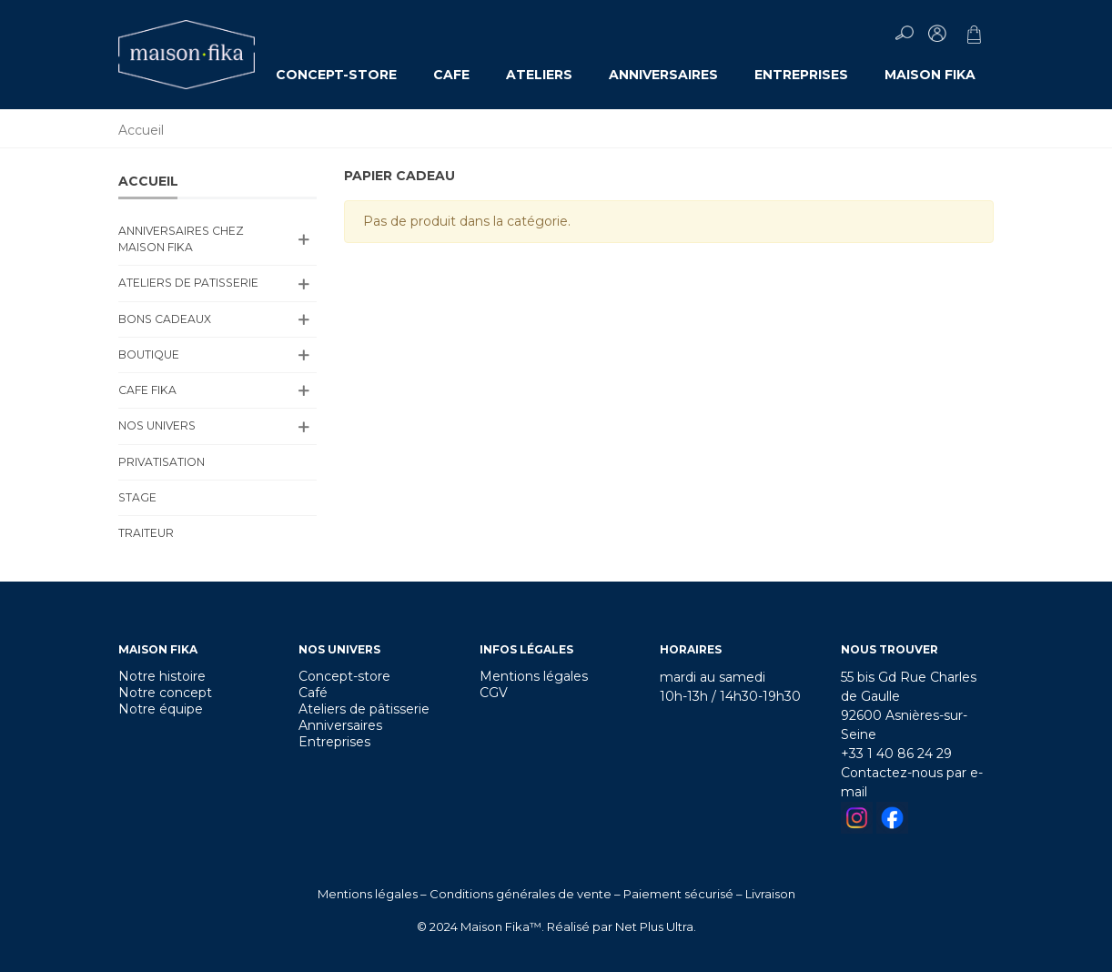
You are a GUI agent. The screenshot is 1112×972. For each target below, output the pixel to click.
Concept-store (344, 676)
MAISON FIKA (930, 74)
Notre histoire (162, 676)
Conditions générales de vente (521, 893)
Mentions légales (534, 676)
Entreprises (334, 742)
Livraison (770, 893)
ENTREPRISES (801, 74)
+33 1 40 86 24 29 (896, 753)
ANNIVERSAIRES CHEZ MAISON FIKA (181, 239)
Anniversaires (340, 725)
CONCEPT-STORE (336, 74)
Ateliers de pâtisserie (364, 709)
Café (313, 692)
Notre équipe (160, 709)
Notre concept (165, 692)
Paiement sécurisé (678, 893)
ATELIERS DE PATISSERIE (188, 282)
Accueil (148, 181)
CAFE (451, 74)
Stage (137, 497)
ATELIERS (539, 74)
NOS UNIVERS (157, 425)
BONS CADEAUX (164, 319)
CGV (494, 692)
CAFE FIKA (147, 390)
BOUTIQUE (148, 354)
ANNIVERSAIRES (663, 74)
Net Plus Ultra (654, 926)
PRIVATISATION (161, 462)
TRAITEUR (146, 533)
